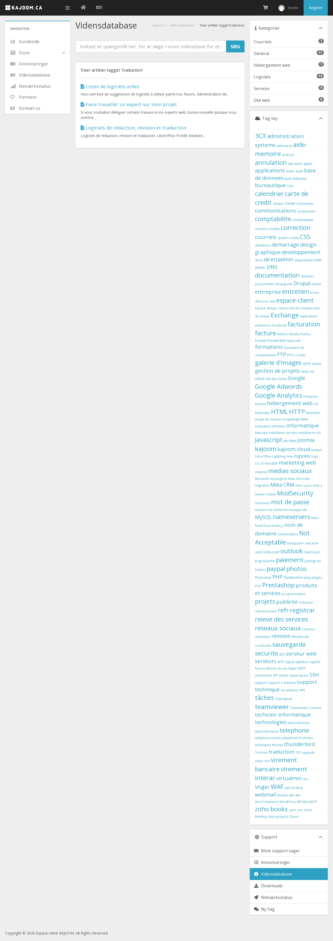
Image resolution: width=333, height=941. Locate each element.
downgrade (283, 284)
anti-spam (295, 163)
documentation (277, 275)
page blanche (265, 561)
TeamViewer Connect (305, 708)
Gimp (305, 371)
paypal (276, 568)
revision (281, 635)
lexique (316, 450)
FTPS (290, 355)
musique (295, 510)
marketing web (297, 462)
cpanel (282, 238)
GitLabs (271, 379)
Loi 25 (259, 463)
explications (308, 316)
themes (277, 745)
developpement (301, 252)
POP (258, 586)
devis (259, 260)
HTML (279, 411)
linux (290, 456)
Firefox (305, 334)
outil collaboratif (267, 552)
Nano (315, 518)
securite (266, 653)
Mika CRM (282, 484)
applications (270, 170)
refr (283, 610)
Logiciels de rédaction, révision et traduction (133, 128)
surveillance (289, 690)
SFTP (281, 662)
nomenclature (288, 534)
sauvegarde (289, 644)
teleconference (298, 723)
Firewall (260, 340)
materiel (261, 472)
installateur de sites (283, 433)
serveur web (301, 653)
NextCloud (263, 525)
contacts (261, 229)
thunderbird (299, 744)
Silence (271, 668)
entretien (295, 291)
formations (269, 346)
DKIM (318, 260)
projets (265, 601)
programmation (293, 594)
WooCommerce (266, 802)
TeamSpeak (283, 699)
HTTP (297, 411)
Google (296, 377)
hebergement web (290, 403)
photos (296, 568)
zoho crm (296, 810)
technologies (270, 722)
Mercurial (262, 478)
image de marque (268, 419)
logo (314, 456)
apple (308, 163)
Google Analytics (279, 395)
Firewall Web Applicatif (284, 340)
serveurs (266, 661)
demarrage (285, 244)
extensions (263, 325)
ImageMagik (291, 419)
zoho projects (278, 816)
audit (299, 171)
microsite (303, 478)
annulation (271, 162)
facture (265, 333)
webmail (265, 794)
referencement (266, 611)
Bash (288, 178)
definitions (263, 245)
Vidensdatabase (182, 25)
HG (316, 404)
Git (312, 371)
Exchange (285, 315)
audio (290, 171)
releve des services (281, 619)
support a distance (282, 682)
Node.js (277, 525)
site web (282, 668)
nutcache (311, 543)
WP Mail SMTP (307, 802)
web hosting (294, 788)
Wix (297, 795)
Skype (292, 668)
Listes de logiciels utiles (110, 86)
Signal (289, 662)
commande (304, 203)
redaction (306, 602)
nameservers (291, 516)
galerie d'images (278, 362)
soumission (263, 675)
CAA (290, 186)
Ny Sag (264, 909)
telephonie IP (292, 738)
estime (283, 308)
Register (316, 7)
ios (318, 433)
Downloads (268, 886)
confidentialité (302, 220)
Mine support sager (277, 851)
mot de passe (290, 501)
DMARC (260, 267)
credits (294, 238)
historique (262, 413)
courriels (266, 237)
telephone (294, 730)
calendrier (269, 193)
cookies (274, 229)
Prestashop (278, 585)
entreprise (268, 291)
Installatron (307, 433)
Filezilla (294, 334)
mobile (271, 494)
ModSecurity (295, 493)
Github (260, 379)
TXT (298, 752)
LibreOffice (263, 456)
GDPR (307, 364)
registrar (302, 610)
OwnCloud (311, 552)
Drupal (301, 283)
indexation (263, 426)
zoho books (271, 808)
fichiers (282, 334)
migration (262, 485)
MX (305, 510)
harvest (260, 404)
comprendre (306, 211)
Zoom (293, 816)
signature (302, 662)
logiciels (302, 456)
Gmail (282, 379)
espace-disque (266, 308)
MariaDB (271, 463)
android (288, 155)
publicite (287, 601)
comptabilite (273, 218)
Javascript (269, 439)
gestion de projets (277, 370)
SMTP (302, 668)
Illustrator (313, 413)
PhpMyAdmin (293, 577)
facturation (303, 324)
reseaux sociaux (278, 628)
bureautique (270, 185)
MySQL (263, 517)
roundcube (263, 645)
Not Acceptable (282, 537)
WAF (277, 786)
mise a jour (303, 485)
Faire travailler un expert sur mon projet (129, 104)
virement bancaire (276, 764)
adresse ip (284, 146)
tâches (264, 697)
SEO (282, 654)
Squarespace (299, 675)
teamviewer (272, 706)
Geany (316, 364)
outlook (291, 551)
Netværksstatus (273, 897)
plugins (317, 577)
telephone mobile (268, 738)
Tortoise (261, 752)
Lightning (279, 456)
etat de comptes (301, 308)
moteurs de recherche (271, 510)
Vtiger (262, 786)
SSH (314, 674)
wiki (291, 795)
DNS (272, 266)
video (259, 761)
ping (307, 577)
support (261, 682)
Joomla (306, 440)
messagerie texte (282, 478)
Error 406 (268, 301)
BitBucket (300, 178)
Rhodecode (300, 637)
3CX (260, 135)
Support (158, 25)
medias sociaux (290, 470)
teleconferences (267, 731)
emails (316, 284)
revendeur (262, 637)
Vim (267, 761)
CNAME (290, 203)
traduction (281, 751)
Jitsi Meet (290, 441)
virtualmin (289, 778)
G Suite (300, 355)
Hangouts (311, 396)
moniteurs (262, 503)
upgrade (308, 752)
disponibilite (303, 260)
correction (296, 227)
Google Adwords (278, 386)
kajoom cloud (293, 449)
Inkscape (261, 433)
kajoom (265, 448)
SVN (302, 690)
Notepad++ (295, 543)
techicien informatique (283, 714)
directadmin (278, 259)
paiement (290, 559)
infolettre (278, 426)
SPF (275, 675)
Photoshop (263, 577)
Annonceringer (272, 862)
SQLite (283, 675)
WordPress (287, 802)
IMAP (304, 419)
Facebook (279, 325)
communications (275, 210)
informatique (302, 425)
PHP (277, 576)
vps (305, 779)
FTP (281, 354)
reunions (308, 629)
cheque (278, 203)
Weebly (282, 795)
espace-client (295, 300)
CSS (305, 236)
